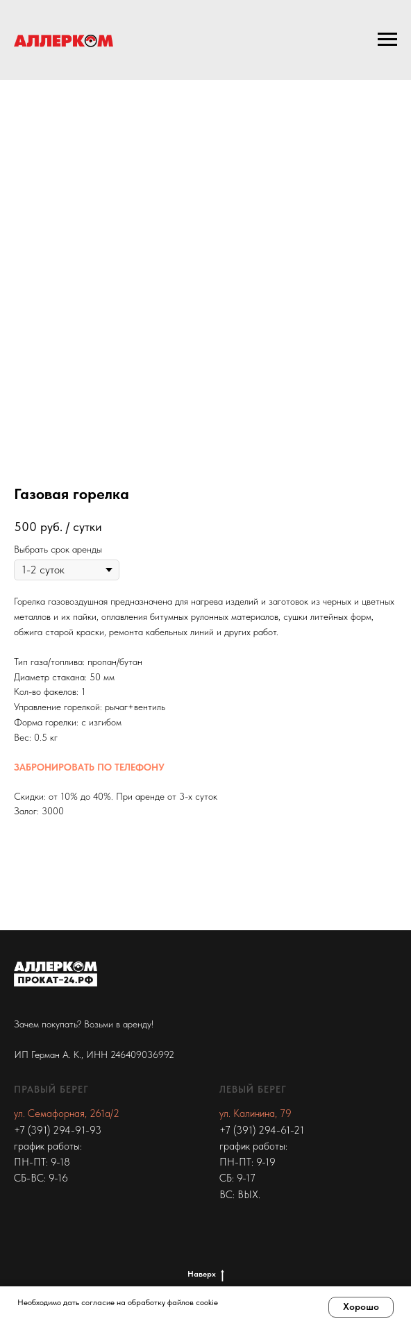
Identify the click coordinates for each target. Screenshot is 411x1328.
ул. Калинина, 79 (255, 1113)
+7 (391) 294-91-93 (57, 1130)
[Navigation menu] (387, 40)
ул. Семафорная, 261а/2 (66, 1113)
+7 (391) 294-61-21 (261, 1130)
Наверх (205, 1274)
